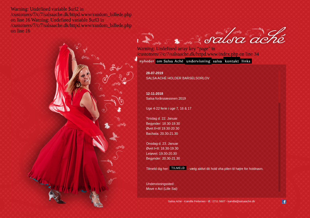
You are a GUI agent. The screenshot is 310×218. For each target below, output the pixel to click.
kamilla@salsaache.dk (241, 201)
